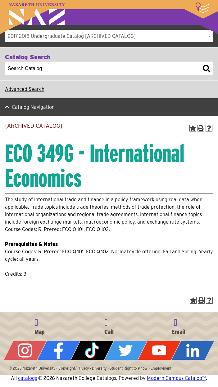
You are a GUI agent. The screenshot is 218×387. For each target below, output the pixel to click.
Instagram (25, 350)
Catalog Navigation (33, 107)
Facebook (58, 350)
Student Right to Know (129, 368)
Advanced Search (24, 89)
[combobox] (109, 36)
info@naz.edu (178, 325)
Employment (161, 368)
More (202, 7)
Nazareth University (37, 14)
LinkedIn (193, 350)
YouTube (159, 350)
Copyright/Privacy (73, 368)
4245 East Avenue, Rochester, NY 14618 (39, 325)
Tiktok (92, 350)
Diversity (99, 368)
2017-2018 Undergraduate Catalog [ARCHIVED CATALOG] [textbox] (72, 36)
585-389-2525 (109, 325)
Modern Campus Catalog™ (176, 378)
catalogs (27, 378)
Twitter (125, 350)
